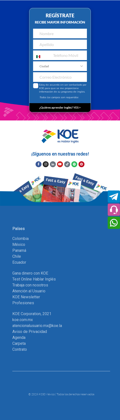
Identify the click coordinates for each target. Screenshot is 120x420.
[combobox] (37, 56)
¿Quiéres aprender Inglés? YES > (60, 107)
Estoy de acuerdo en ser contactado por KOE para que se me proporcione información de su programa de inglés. (62, 88)
